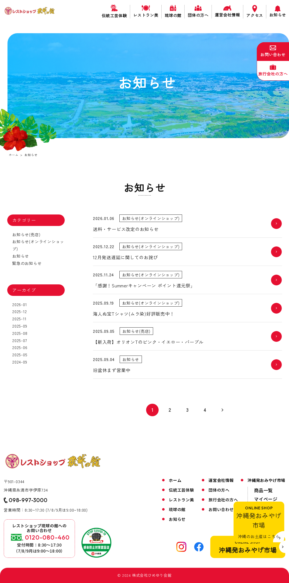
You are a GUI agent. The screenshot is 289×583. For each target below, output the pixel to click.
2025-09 (19, 326)
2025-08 (19, 333)
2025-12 (19, 311)
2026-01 (19, 304)
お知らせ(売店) (26, 234)
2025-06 (19, 347)
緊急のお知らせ (26, 263)
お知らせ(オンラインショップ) (38, 245)
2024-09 (19, 362)
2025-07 (19, 340)
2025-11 (19, 319)
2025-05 (19, 355)
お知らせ (20, 256)
